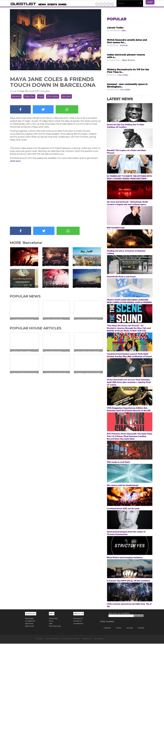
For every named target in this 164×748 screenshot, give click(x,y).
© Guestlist (39, 743)
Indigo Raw (29, 96)
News (42, 4)
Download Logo (55, 730)
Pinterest (139, 732)
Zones (62, 4)
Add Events (29, 728)
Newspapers (29, 723)
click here (15, 161)
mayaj (40, 96)
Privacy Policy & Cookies (71, 743)
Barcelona (16, 96)
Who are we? (78, 723)
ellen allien (66, 96)
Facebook (105, 732)
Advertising (53, 723)
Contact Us (77, 725)
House (13, 91)
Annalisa (45, 91)
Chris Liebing (52, 96)
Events (52, 4)
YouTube (127, 732)
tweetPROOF (87, 743)
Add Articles (29, 730)
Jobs (50, 728)
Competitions (30, 725)
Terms (51, 725)
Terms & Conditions (52, 743)
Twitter (116, 732)
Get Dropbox (99, 743)
